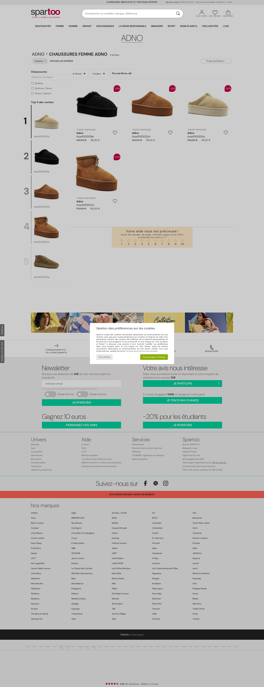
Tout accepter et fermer (154, 357)
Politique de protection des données (141, 351)
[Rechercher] (178, 13)
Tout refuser (104, 357)
